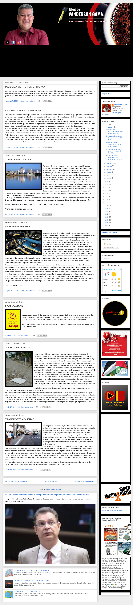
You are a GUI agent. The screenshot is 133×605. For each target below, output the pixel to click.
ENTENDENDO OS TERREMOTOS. (27, 591)
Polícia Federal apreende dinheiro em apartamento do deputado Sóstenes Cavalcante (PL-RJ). (47, 495)
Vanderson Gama (120, 105)
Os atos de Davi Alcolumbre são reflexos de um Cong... (114, 157)
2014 (107, 211)
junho (109, 175)
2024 (107, 182)
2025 (107, 124)
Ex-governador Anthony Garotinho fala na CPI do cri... (114, 138)
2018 (107, 199)
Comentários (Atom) (53, 489)
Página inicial (51, 481)
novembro (110, 163)
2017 (107, 202)
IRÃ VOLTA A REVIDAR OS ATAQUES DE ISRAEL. (32, 581)
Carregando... (107, 259)
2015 (107, 208)
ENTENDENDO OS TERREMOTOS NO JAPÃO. (31, 570)
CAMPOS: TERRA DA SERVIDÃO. (24, 110)
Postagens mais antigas (85, 481)
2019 (107, 196)
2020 (107, 193)
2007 (107, 226)
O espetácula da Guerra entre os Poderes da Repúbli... (114, 151)
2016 (107, 205)
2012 (107, 214)
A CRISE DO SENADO (17, 226)
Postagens (108, 244)
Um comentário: (24, 335)
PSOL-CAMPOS (14, 306)
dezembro (110, 127)
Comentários (109, 247)
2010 (107, 220)
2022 (107, 187)
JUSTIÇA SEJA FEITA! (17, 347)
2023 (107, 184)
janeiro (109, 178)
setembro (110, 169)
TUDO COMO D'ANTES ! (18, 159)
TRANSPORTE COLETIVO (19, 419)
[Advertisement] (66, 61)
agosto (109, 172)
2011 (107, 217)
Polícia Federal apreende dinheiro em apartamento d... (114, 131)
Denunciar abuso (109, 232)
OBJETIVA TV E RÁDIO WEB (112, 511)
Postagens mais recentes (16, 481)
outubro (109, 166)
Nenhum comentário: (27, 101)
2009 (107, 223)
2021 (107, 190)
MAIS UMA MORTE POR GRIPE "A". (25, 87)
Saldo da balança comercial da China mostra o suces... (113, 144)
